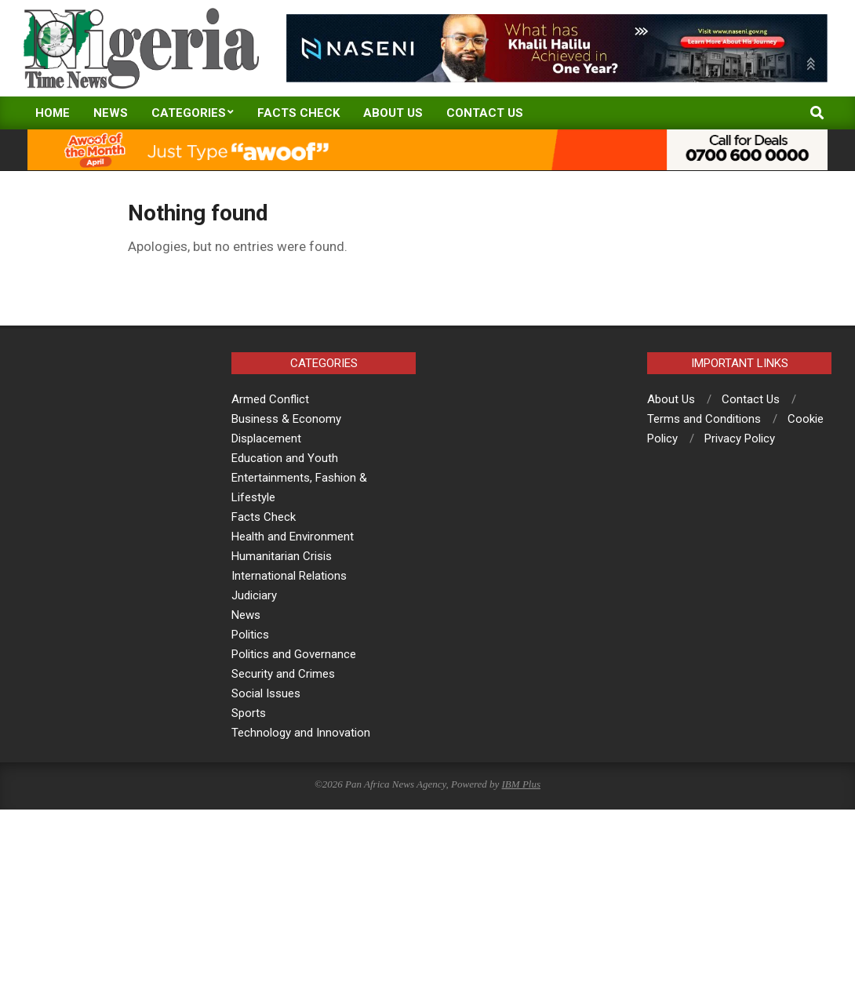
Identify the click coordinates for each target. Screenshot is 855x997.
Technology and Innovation (300, 733)
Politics (250, 635)
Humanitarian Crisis (281, 556)
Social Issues (265, 693)
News (245, 615)
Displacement (266, 438)
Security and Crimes (283, 674)
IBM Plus (521, 784)
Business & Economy (286, 419)
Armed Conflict (270, 399)
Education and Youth (284, 458)
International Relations (289, 576)
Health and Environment (292, 536)
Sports (248, 713)
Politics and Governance (293, 654)
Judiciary (254, 595)
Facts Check (263, 517)
